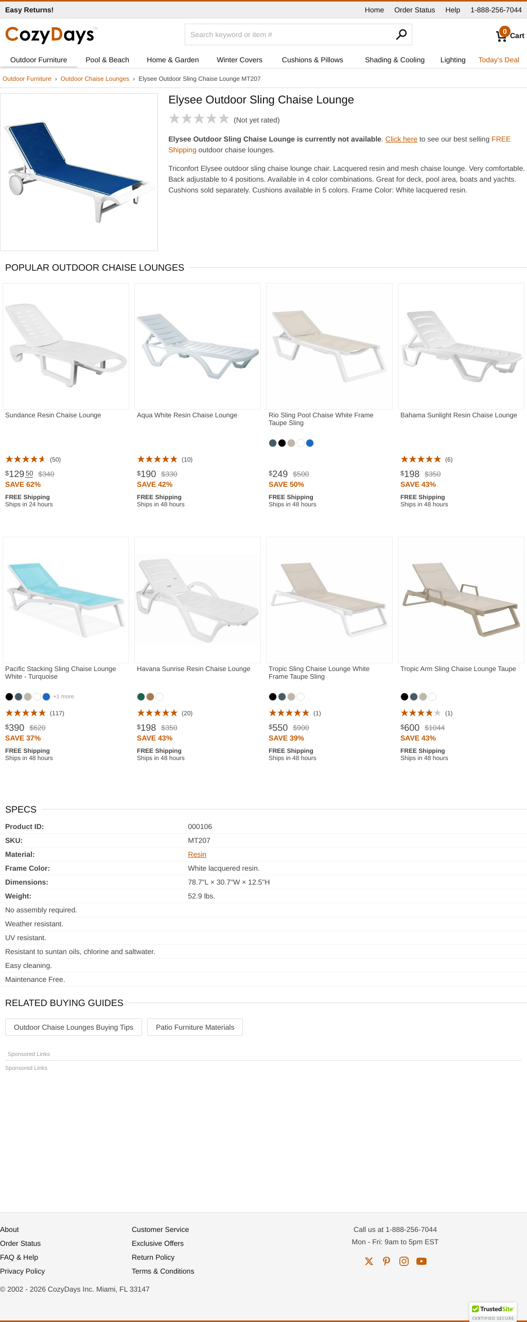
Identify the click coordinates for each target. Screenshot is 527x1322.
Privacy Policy (22, 1271)
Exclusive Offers (158, 1243)
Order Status (414, 10)
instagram (404, 1261)
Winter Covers (239, 60)
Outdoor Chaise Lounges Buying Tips (73, 1027)
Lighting (453, 60)
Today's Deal (498, 60)
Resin (197, 854)
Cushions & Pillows (312, 60)
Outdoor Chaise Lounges (95, 78)
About (9, 1229)
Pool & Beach (107, 60)
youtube (421, 1261)
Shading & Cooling (395, 60)
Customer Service (160, 1229)
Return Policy (153, 1257)
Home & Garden (173, 60)
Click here (401, 139)
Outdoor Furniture (38, 60)
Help (453, 10)
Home (374, 10)
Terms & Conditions (163, 1271)
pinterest (386, 1261)
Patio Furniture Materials (195, 1027)
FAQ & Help (19, 1257)
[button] (493, 1312)
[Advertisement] (263, 1137)
